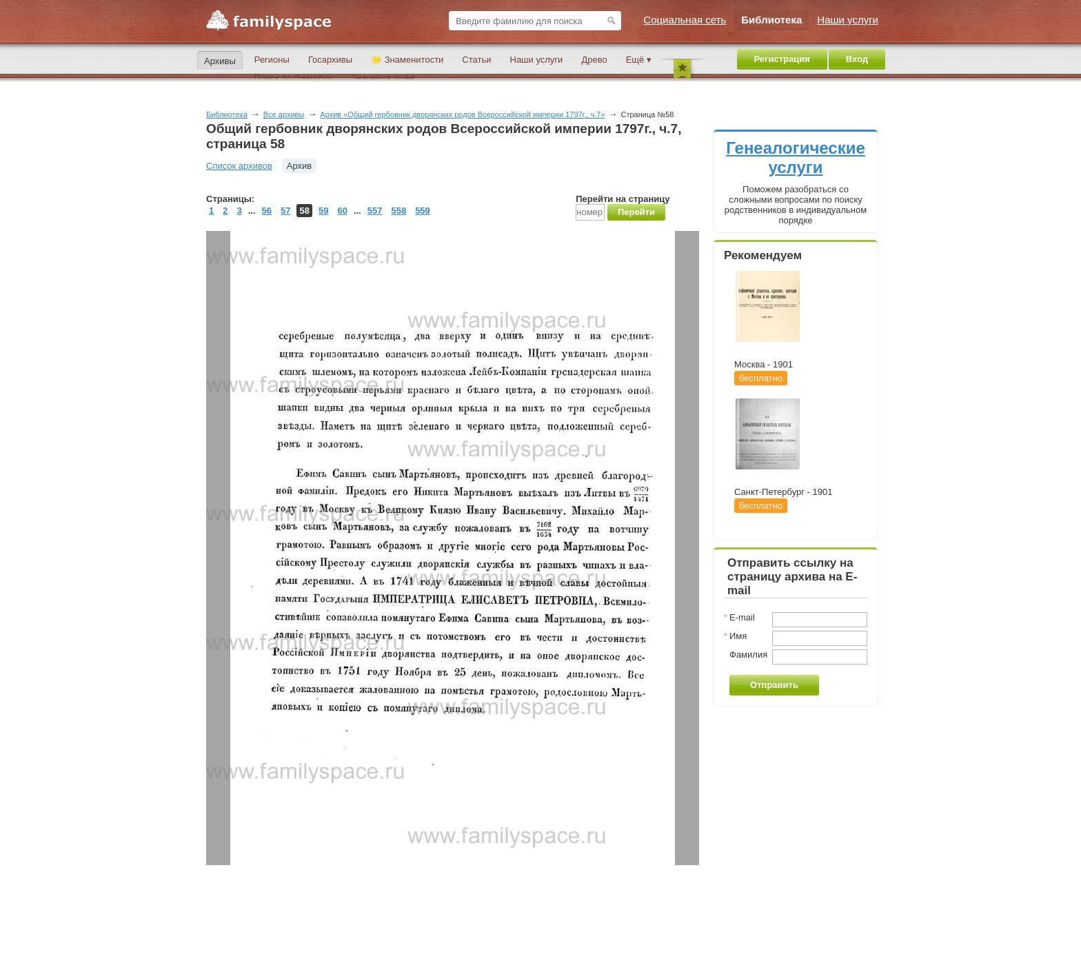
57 (285, 210)
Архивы (220, 61)
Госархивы (330, 59)
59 (323, 210)
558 (398, 210)
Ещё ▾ (638, 59)
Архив (299, 166)
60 (342, 210)
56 (267, 210)
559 (422, 210)
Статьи (476, 59)
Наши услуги (536, 59)
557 (375, 210)
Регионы (272, 59)
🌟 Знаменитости (407, 59)
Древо (594, 59)
